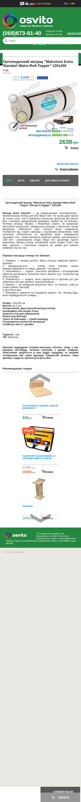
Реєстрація (44, 4)
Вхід (32, 4)
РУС (66, 4)
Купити (49, 417)
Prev (40, 378)
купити (74, 148)
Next (40, 518)
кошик (41, 43)
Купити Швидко (69, 169)
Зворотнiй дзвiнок (67, 163)
